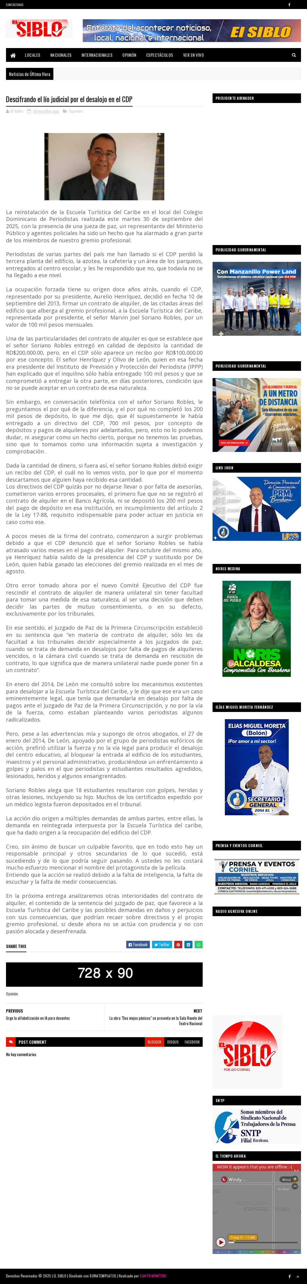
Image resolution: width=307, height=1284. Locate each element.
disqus (173, 1041)
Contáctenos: (15, 4)
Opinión (129, 55)
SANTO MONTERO (153, 1275)
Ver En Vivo (193, 55)
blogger (154, 1041)
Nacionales (61, 55)
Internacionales (97, 55)
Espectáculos (159, 55)
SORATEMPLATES (103, 1275)
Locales (32, 55)
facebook (192, 1041)
